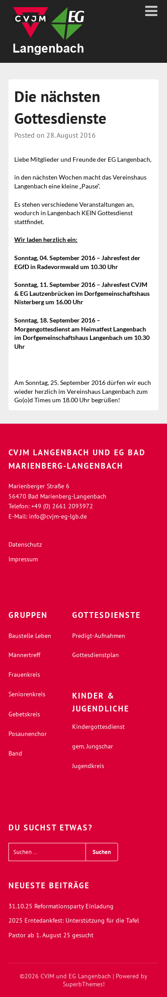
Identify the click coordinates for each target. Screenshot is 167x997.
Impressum (23, 559)
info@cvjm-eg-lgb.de (58, 516)
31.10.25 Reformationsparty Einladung (61, 906)
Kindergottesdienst (98, 727)
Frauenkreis (24, 674)
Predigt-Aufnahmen (98, 636)
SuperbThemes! (84, 984)
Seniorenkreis (26, 694)
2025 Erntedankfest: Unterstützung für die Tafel (73, 920)
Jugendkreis (88, 766)
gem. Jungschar (92, 746)
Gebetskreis (24, 714)
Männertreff (24, 655)
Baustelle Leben (29, 636)
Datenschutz (25, 544)
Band (15, 753)
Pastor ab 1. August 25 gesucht (51, 935)
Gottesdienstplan (95, 655)
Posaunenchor (27, 734)
